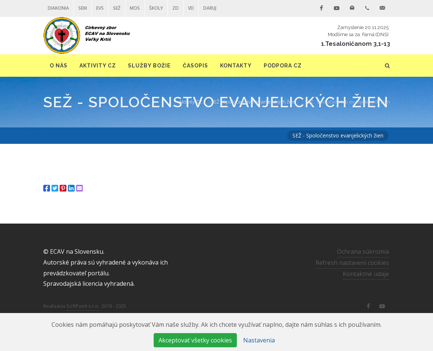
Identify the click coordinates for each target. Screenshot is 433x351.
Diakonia (58, 8)
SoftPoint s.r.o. (82, 306)
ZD (175, 8)
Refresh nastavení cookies (352, 263)
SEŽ (116, 8)
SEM (82, 8)
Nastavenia (259, 340)
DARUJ (209, 8)
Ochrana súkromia (363, 251)
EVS (100, 8)
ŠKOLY (156, 8)
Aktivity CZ (190, 101)
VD (191, 8)
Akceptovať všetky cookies (195, 340)
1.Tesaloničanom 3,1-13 (355, 43)
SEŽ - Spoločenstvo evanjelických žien (253, 101)
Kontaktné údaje (366, 274)
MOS (135, 8)
